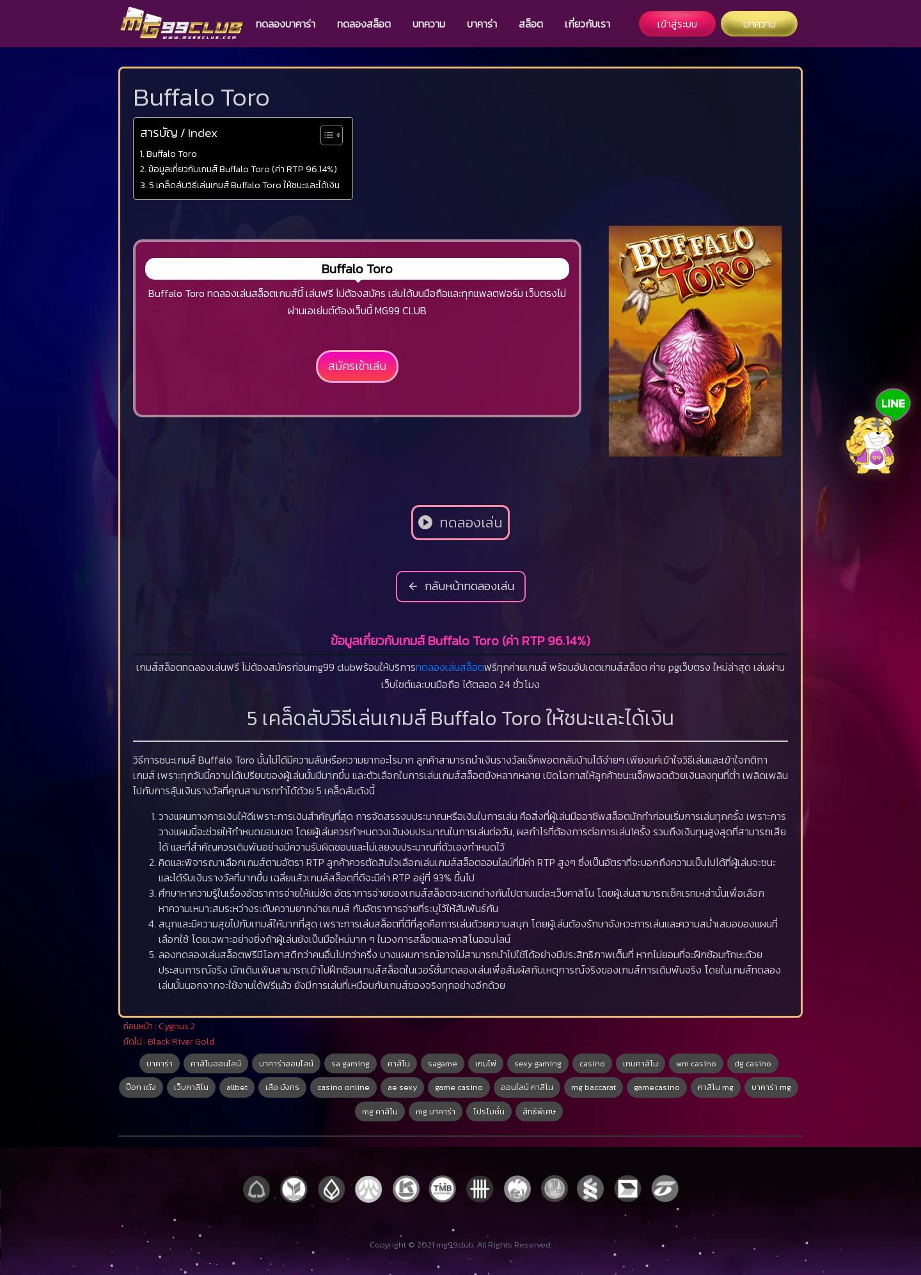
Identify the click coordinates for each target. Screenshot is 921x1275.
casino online (343, 1087)
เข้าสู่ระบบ (677, 23)
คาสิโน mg (716, 1087)
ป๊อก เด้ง (141, 1087)
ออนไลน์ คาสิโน (527, 1087)
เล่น (452, 667)
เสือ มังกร (282, 1087)
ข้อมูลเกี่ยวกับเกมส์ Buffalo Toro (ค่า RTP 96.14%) (242, 169)
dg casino (752, 1063)
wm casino (696, 1063)
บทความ (429, 23)
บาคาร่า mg (771, 1087)
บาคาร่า (482, 23)
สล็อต (531, 23)
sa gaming (350, 1063)
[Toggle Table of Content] (325, 135)
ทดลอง (430, 667)
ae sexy (402, 1087)
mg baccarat (593, 1087)
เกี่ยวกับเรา (587, 23)
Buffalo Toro (171, 154)
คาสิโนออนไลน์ (216, 1063)
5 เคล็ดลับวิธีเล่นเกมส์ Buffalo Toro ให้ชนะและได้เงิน (244, 185)
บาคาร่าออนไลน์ (286, 1063)
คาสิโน (399, 1063)
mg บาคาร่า (435, 1111)
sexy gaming (538, 1063)
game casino (459, 1087)
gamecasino (657, 1087)
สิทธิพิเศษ (539, 1111)
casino (592, 1063)
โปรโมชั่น (489, 1111)
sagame (442, 1063)
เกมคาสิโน (640, 1063)
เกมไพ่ (485, 1063)
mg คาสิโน (380, 1111)
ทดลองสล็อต (364, 23)
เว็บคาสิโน (191, 1087)
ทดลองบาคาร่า (285, 23)
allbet (237, 1087)
